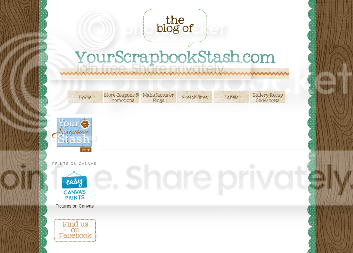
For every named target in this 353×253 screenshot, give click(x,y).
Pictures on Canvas (74, 206)
